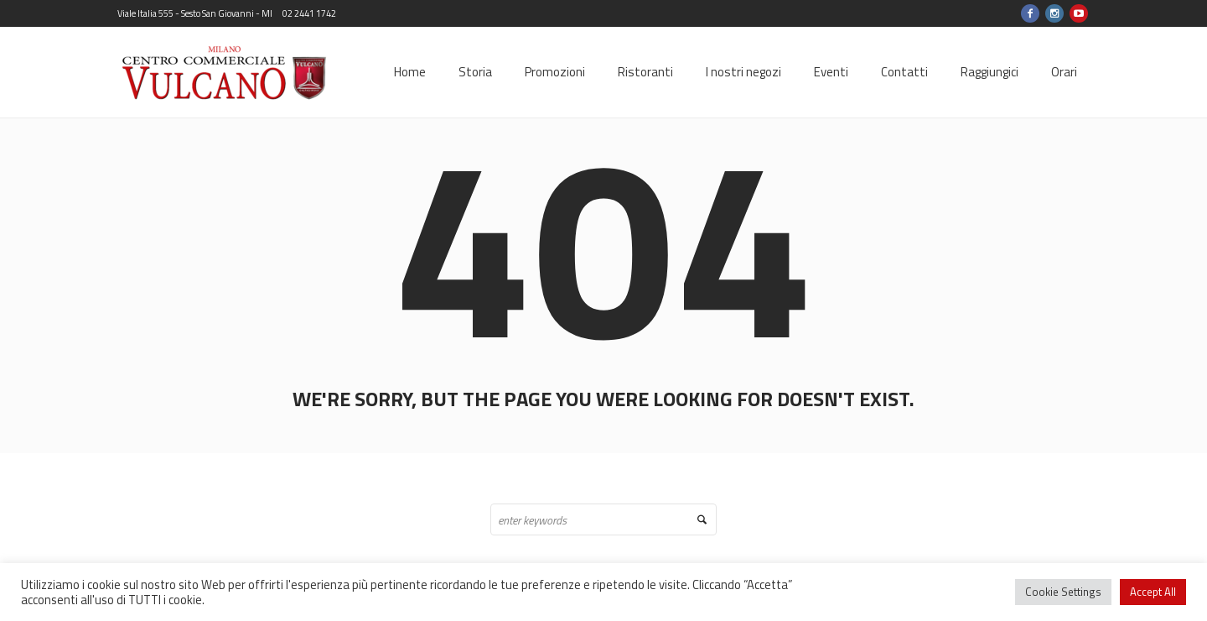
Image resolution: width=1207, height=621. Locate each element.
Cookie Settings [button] (1063, 591)
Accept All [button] (1153, 591)
